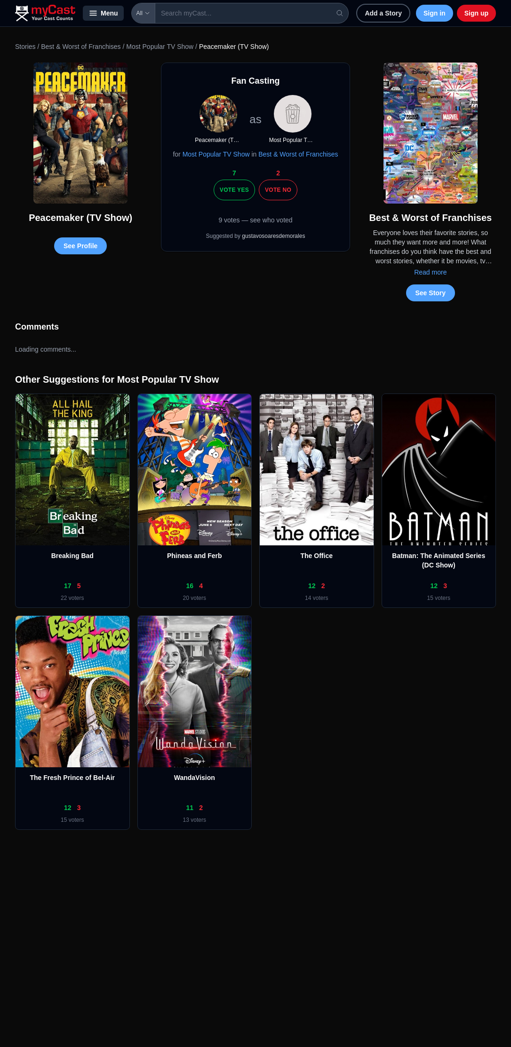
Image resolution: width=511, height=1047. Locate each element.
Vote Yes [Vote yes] (234, 190)
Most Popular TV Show (159, 46)
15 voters (438, 598)
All (143, 13)
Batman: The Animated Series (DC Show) (438, 560)
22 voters (72, 598)
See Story (430, 293)
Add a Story (383, 13)
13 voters (194, 820)
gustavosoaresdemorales (273, 236)
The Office (317, 555)
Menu (103, 13)
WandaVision (194, 777)
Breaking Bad (72, 555)
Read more (430, 272)
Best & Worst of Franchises (80, 46)
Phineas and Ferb (194, 555)
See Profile (80, 246)
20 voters (194, 598)
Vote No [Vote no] (278, 190)
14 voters (316, 598)
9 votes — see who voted (255, 220)
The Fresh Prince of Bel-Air (72, 777)
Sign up (476, 13)
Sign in (434, 13)
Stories (25, 46)
